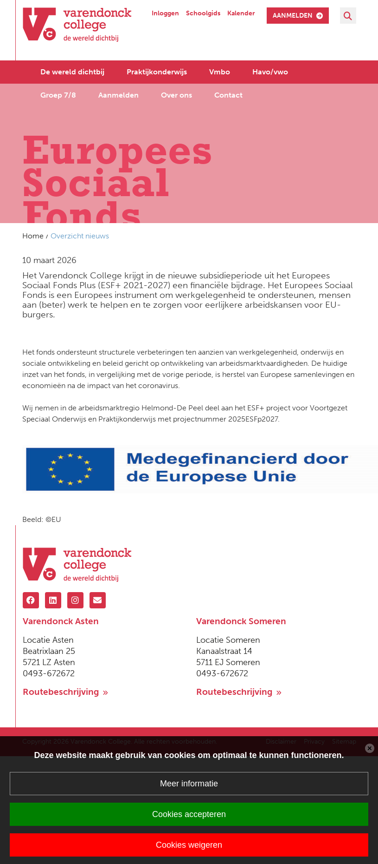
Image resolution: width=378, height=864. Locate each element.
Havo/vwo (270, 71)
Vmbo (219, 71)
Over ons (176, 94)
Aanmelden (118, 94)
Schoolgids (203, 13)
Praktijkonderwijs (157, 71)
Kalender (241, 13)
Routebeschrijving (65, 691)
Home (33, 235)
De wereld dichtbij (72, 71)
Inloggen (165, 13)
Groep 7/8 (58, 94)
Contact (228, 94)
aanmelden (298, 16)
